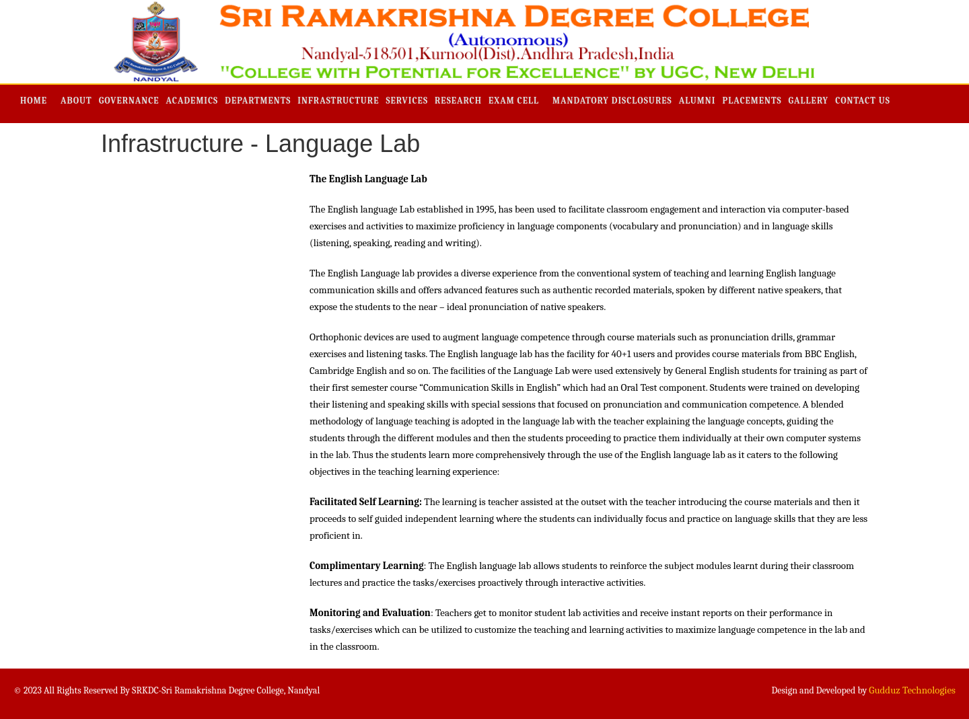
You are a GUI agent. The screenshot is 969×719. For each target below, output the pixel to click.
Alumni (697, 101)
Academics (192, 101)
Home (33, 101)
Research (458, 101)
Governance (129, 101)
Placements (751, 101)
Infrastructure (338, 101)
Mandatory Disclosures (612, 101)
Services (407, 101)
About (76, 101)
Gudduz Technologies (912, 690)
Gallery (809, 101)
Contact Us (862, 101)
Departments (258, 101)
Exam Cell (514, 101)
